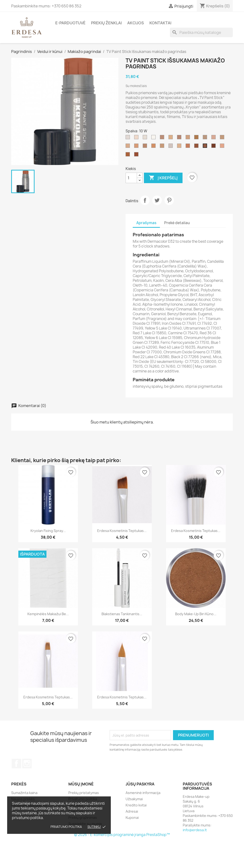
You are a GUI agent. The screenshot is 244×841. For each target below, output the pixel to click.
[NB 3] (163, 147)
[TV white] (171, 147)
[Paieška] (201, 32)
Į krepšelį (163, 178)
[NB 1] (223, 138)
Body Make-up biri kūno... (195, 614)
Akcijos (135, 23)
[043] (214, 147)
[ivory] (129, 138)
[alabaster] (206, 138)
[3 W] (129, 147)
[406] (137, 138)
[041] (137, 155)
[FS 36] (154, 147)
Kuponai (132, 817)
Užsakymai (134, 799)
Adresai (132, 811)
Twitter (157, 200)
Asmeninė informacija (143, 792)
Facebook (16, 763)
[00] (146, 138)
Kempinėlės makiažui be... (48, 614)
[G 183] (189, 138)
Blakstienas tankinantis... (122, 614)
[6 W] (189, 147)
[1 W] (214, 138)
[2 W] (223, 147)
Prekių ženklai (106, 23)
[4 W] (137, 147)
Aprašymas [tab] (146, 222)
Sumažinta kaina (24, 792)
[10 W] (206, 147)
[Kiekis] (131, 178)
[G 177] (171, 138)
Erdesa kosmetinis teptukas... (122, 530)
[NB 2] (163, 138)
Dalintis (145, 200)
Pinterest (169, 200)
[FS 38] (146, 147)
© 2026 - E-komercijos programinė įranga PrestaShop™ (122, 834)
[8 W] (197, 147)
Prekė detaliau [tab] (177, 222)
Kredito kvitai (136, 805)
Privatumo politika (66, 827)
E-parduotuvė (70, 23)
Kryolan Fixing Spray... (48, 530)
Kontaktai (160, 23)
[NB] (180, 138)
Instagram (27, 763)
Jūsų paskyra (140, 784)
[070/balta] (154, 138)
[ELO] (197, 138)
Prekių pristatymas (83, 792)
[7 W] (129, 155)
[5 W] (180, 147)
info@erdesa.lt (195, 830)
